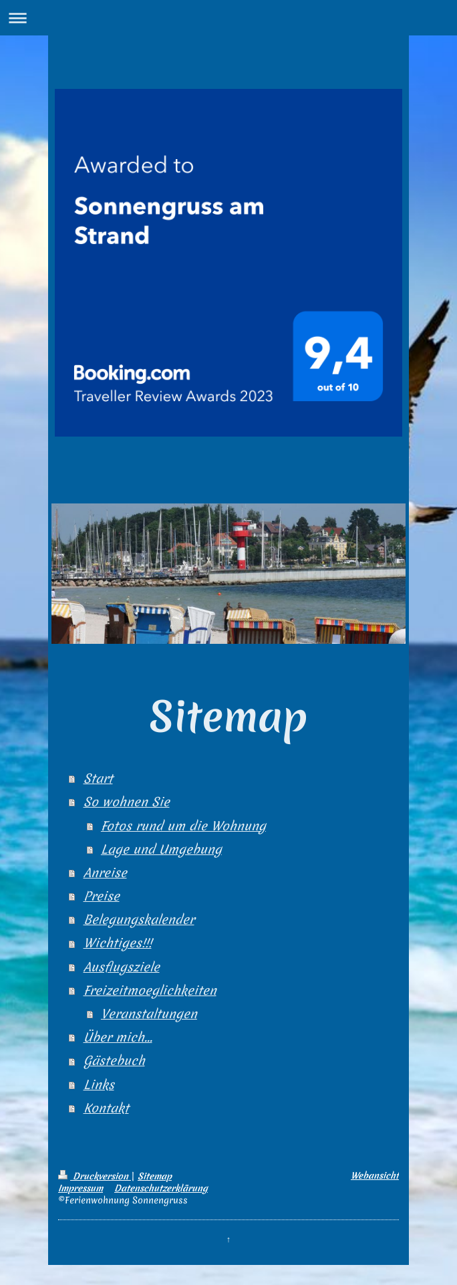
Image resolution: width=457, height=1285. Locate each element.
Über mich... (118, 1037)
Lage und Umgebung (161, 849)
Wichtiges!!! (118, 943)
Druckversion (94, 1176)
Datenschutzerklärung (161, 1188)
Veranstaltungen (149, 1014)
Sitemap (155, 1176)
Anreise (105, 872)
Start (98, 778)
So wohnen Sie (127, 802)
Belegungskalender (139, 919)
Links (99, 1084)
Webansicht (375, 1175)
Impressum (80, 1188)
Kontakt (106, 1108)
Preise (102, 896)
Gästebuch (114, 1060)
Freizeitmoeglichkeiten (150, 990)
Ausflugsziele (122, 967)
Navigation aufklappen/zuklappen (228, 17)
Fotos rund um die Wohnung (183, 826)
